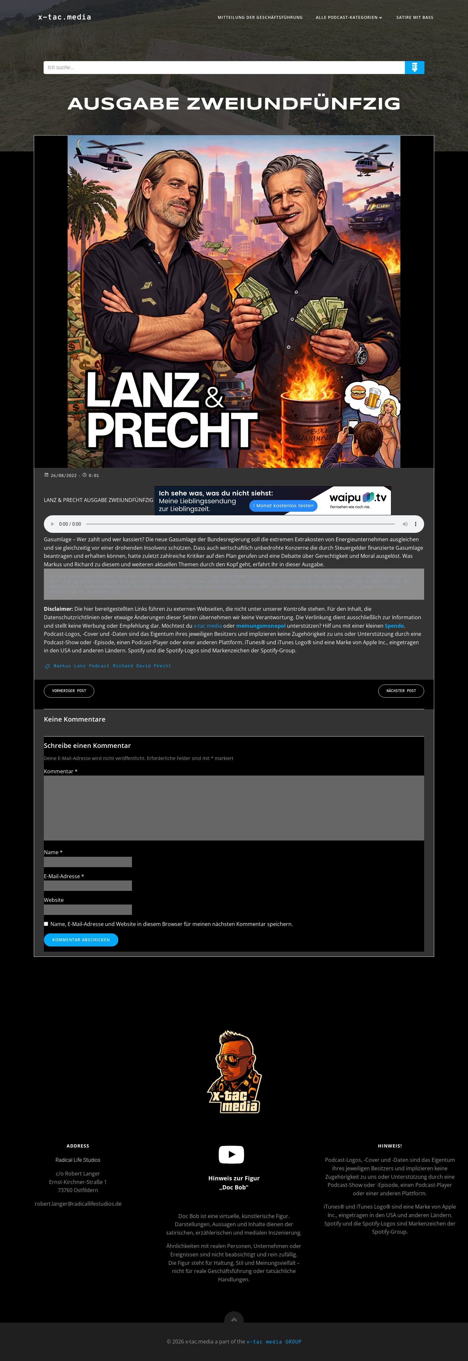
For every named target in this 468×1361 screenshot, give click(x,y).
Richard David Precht (142, 666)
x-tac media (208, 625)
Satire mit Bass (415, 17)
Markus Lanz (70, 666)
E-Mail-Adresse (64, 876)
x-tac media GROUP (274, 1342)
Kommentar (61, 771)
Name (53, 852)
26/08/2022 (60, 476)
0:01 (90, 476)
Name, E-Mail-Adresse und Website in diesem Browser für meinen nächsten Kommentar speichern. (171, 924)
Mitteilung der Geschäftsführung (260, 17)
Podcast (99, 666)
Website (54, 900)
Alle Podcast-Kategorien (350, 17)
